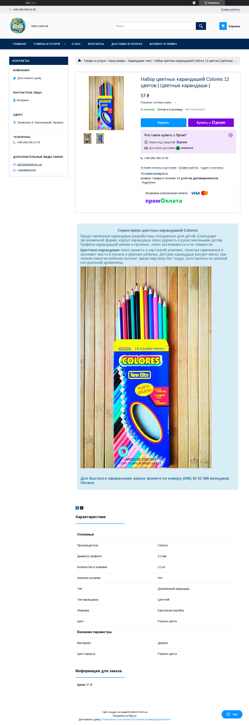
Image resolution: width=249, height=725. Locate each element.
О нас (76, 43)
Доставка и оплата (126, 43)
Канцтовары (117, 60)
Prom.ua (142, 712)
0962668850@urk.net (29, 164)
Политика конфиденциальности (151, 719)
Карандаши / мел (140, 60)
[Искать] (201, 26)
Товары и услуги (46, 43)
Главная (19, 43)
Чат (232, 714)
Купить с (211, 123)
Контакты (96, 43)
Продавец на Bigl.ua (124, 715)
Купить (163, 122)
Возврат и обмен (163, 43)
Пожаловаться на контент (117, 719)
